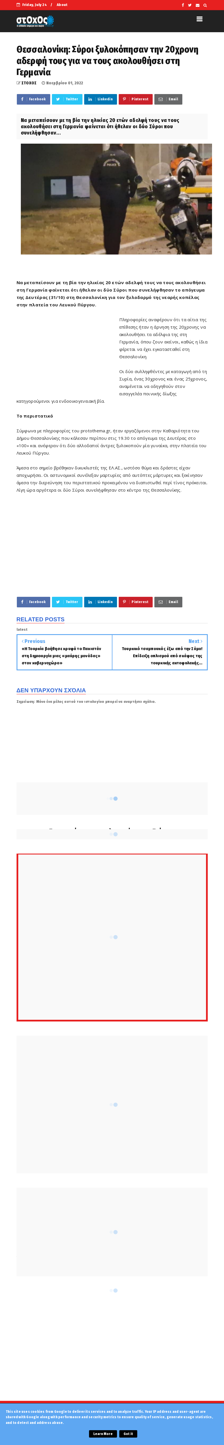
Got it (128, 1434)
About (62, 5)
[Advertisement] (68, 349)
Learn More (103, 1434)
